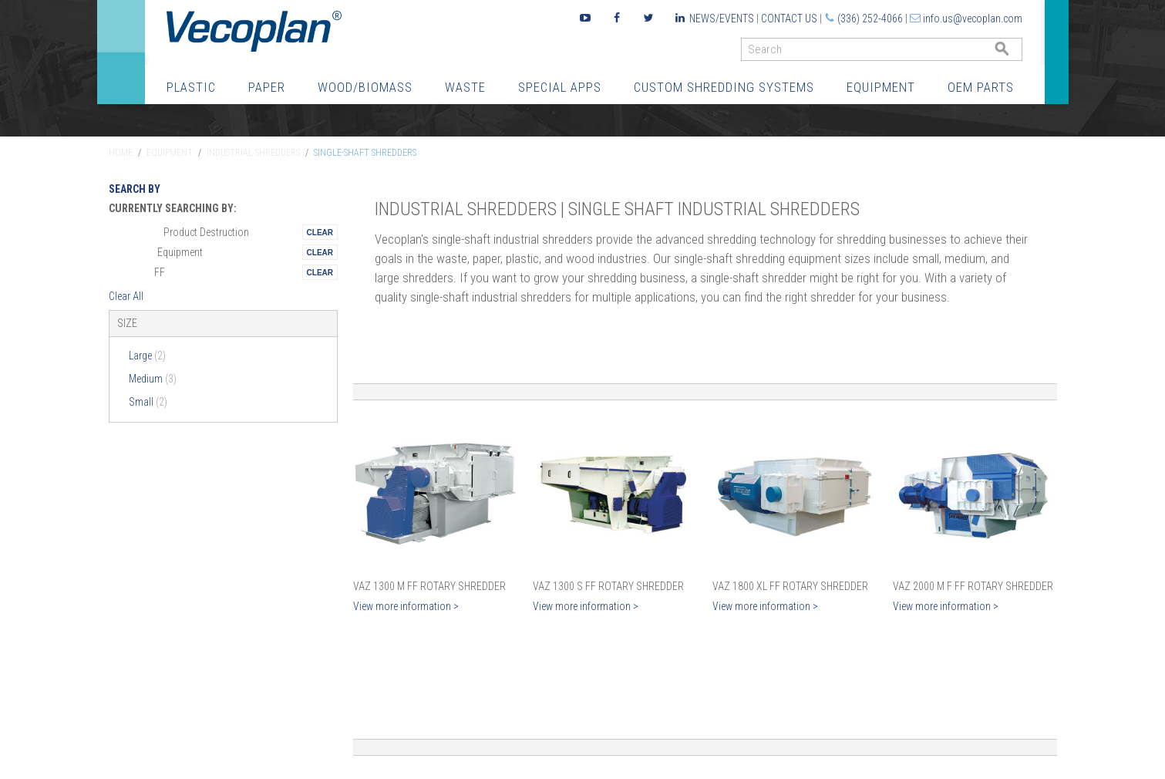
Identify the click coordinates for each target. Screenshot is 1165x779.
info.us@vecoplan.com (972, 18)
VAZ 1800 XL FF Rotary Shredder (790, 586)
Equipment (881, 87)
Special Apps (559, 87)
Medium (153, 379)
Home (121, 152)
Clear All (126, 296)
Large (147, 355)
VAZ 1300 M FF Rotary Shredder (429, 586)
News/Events (721, 18)
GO (1016, 53)
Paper (266, 87)
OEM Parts (981, 87)
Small (148, 402)
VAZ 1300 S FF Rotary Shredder (608, 586)
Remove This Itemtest (320, 232)
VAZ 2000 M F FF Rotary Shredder (973, 586)
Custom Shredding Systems (724, 87)
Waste (465, 87)
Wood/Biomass (365, 87)
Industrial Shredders (253, 152)
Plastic (191, 87)
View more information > (406, 606)
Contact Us (789, 18)
